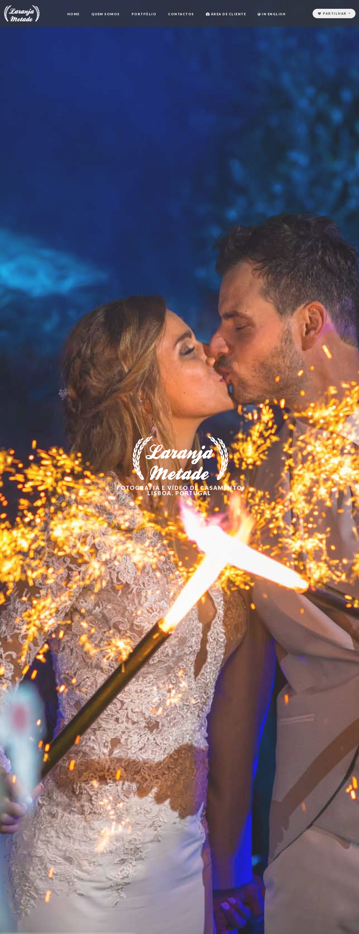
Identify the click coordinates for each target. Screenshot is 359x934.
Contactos (181, 14)
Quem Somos (105, 14)
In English (272, 14)
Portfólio (144, 14)
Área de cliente (226, 14)
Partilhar (333, 13)
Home (73, 14)
